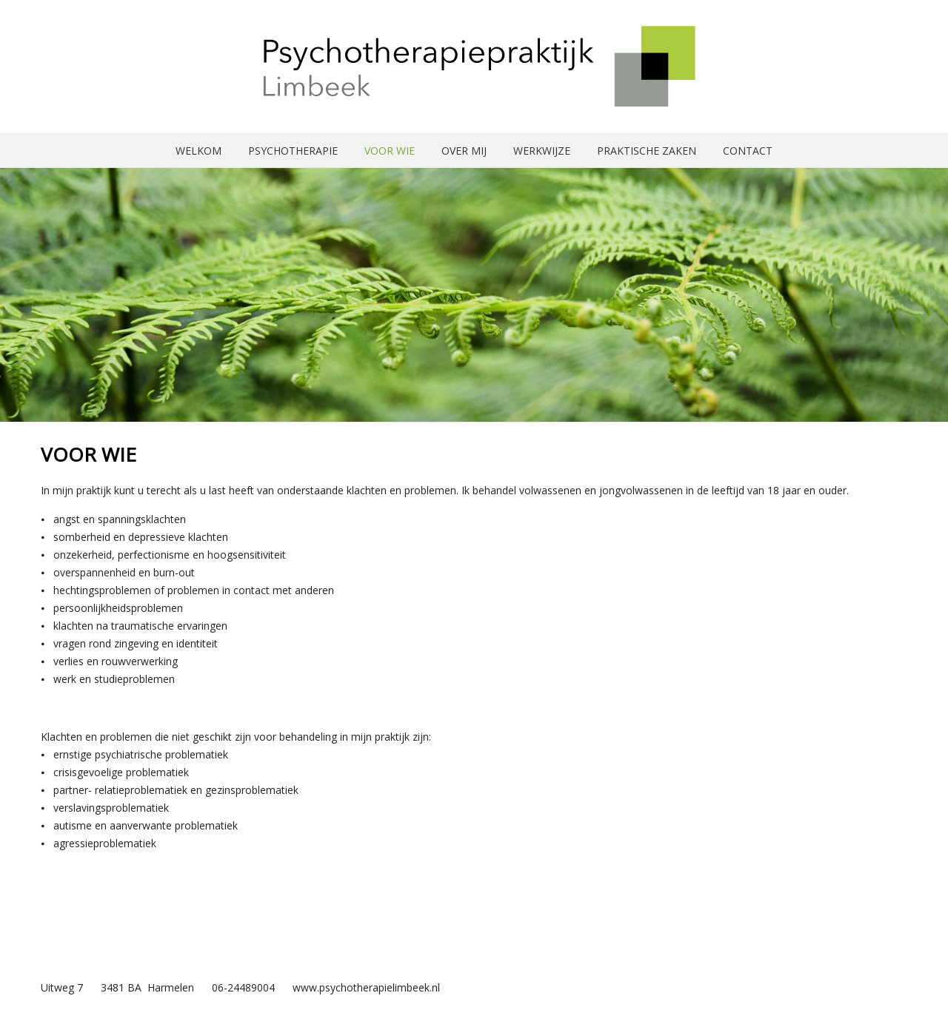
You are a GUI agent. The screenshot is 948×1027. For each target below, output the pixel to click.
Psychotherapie (293, 151)
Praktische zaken (646, 151)
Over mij (464, 151)
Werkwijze (541, 151)
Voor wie (389, 151)
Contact (747, 151)
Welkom (198, 151)
